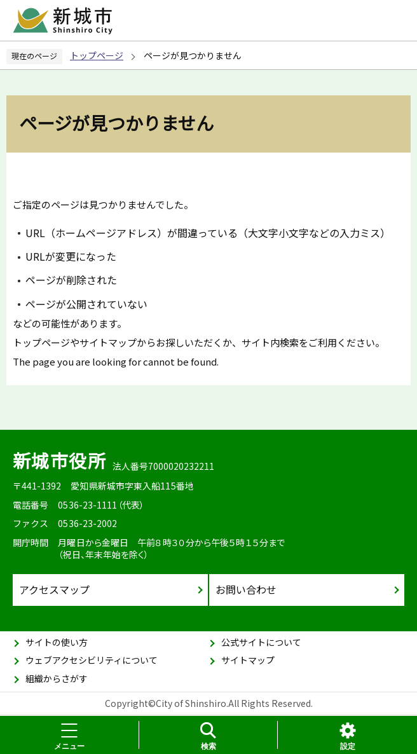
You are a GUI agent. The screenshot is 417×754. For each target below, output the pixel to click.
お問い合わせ (246, 589)
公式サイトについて (261, 642)
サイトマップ (248, 660)
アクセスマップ (54, 589)
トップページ (96, 55)
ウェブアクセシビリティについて (91, 660)
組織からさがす (56, 678)
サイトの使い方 (56, 642)
